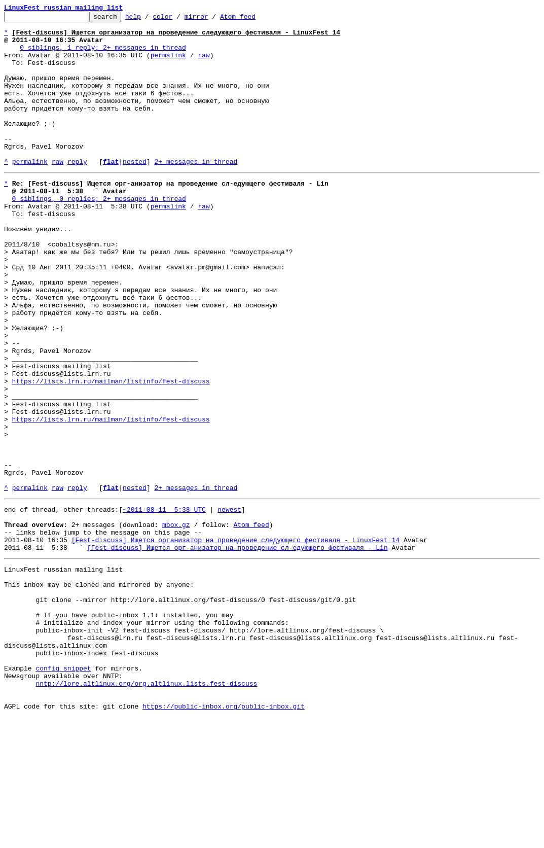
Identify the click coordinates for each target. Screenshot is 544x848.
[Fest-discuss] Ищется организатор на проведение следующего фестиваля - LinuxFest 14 (235, 640)
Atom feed (253, 19)
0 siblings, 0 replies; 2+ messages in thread (99, 233)
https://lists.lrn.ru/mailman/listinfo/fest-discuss (111, 452)
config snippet (63, 791)
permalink (168, 63)
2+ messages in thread (195, 191)
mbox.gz (176, 621)
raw (203, 63)
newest (229, 603)
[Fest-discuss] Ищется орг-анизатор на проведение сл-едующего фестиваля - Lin (237, 649)
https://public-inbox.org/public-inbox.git (223, 836)
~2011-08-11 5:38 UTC (164, 603)
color (178, 19)
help (149, 19)
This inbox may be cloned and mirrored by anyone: (99, 690)
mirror (212, 19)
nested (135, 191)
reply (77, 191)
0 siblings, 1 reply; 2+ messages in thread (103, 54)
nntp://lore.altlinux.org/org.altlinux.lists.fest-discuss (146, 809)
